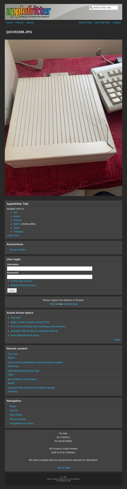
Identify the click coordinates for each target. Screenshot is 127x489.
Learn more (13, 235)
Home (9, 22)
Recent (30, 22)
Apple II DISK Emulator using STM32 (30, 322)
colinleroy (13, 391)
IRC (16, 212)
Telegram (18, 231)
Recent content (18, 249)
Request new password (23, 285)
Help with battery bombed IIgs (23, 370)
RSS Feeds (16, 415)
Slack (16, 227)
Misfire (17, 224)
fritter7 (11, 374)
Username (13, 264)
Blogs (13, 406)
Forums (19, 22)
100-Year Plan (102, 22)
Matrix (17, 216)
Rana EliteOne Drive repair (25, 335)
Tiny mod (15, 317)
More (117, 339)
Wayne (11, 357)
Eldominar (13, 366)
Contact (117, 22)
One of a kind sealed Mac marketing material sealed (38, 326)
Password (13, 272)
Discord (18, 220)
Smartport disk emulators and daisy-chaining (34, 331)
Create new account (21, 281)
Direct (53, 304)
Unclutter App (70, 304)
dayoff (11, 383)
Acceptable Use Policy (21, 423)
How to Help (63, 467)
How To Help (85, 22)
